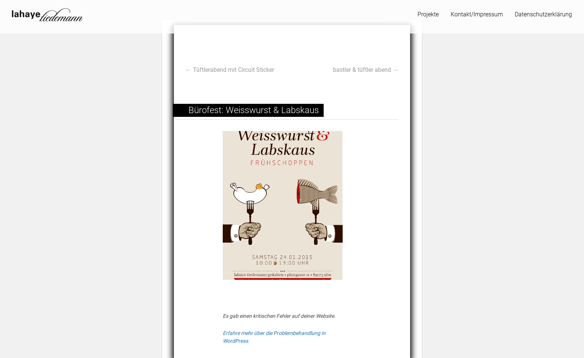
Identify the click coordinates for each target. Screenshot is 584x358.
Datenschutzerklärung (543, 14)
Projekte (428, 14)
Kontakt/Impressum (477, 14)
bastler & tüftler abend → (366, 69)
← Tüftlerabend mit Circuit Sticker (229, 69)
